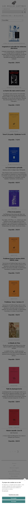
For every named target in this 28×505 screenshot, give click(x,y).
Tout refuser (13, 501)
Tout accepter (14, 498)
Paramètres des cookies (13, 494)
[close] (25, 479)
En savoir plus (5, 490)
